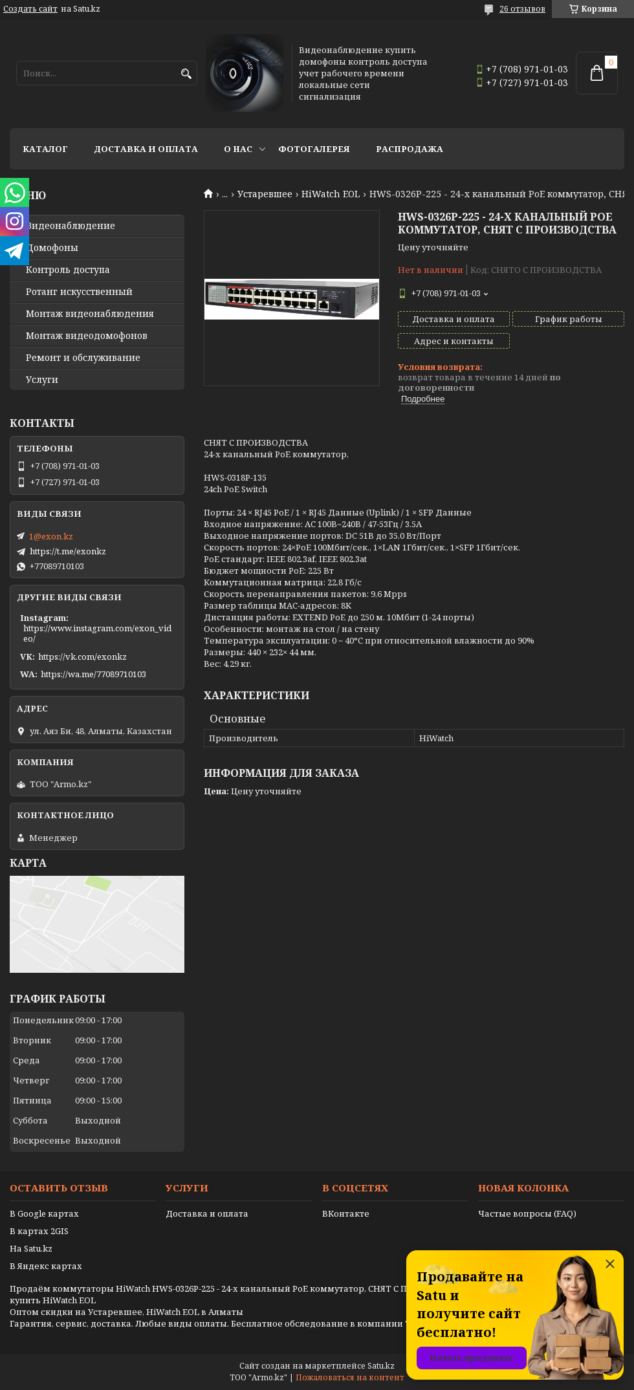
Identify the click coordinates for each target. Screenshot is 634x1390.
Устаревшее (264, 194)
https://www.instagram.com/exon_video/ (97, 633)
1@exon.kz (51, 536)
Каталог (45, 149)
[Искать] (186, 74)
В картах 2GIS (39, 1231)
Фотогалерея (314, 149)
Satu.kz (381, 1365)
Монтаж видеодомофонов (87, 336)
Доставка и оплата (146, 149)
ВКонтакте (345, 1213)
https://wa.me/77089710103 (93, 674)
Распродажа (409, 149)
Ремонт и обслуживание (83, 358)
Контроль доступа (68, 270)
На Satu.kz (31, 1248)
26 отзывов (522, 8)
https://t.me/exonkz (68, 551)
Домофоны (52, 248)
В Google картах (44, 1213)
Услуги (42, 380)
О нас (238, 149)
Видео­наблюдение (70, 226)
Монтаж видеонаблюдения (90, 314)
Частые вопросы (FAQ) (527, 1213)
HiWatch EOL (330, 194)
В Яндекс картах (46, 1266)
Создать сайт (30, 9)
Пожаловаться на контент (350, 1377)
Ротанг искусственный (79, 292)
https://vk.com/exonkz (82, 656)
